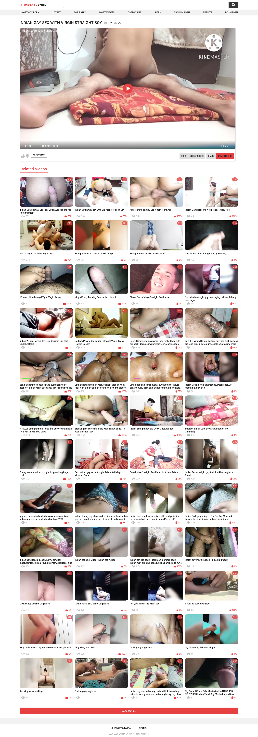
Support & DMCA (121, 728)
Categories (134, 12)
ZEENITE (207, 12)
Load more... (129, 711)
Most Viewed (106, 12)
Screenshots (197, 156)
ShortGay (33, 5)
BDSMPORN (231, 12)
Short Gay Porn (29, 12)
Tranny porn (182, 12)
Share (211, 156)
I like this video (23, 156)
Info (183, 156)
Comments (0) (225, 156)
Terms (143, 728)
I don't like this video (27, 156)
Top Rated (80, 12)
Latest (56, 12)
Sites (158, 12)
